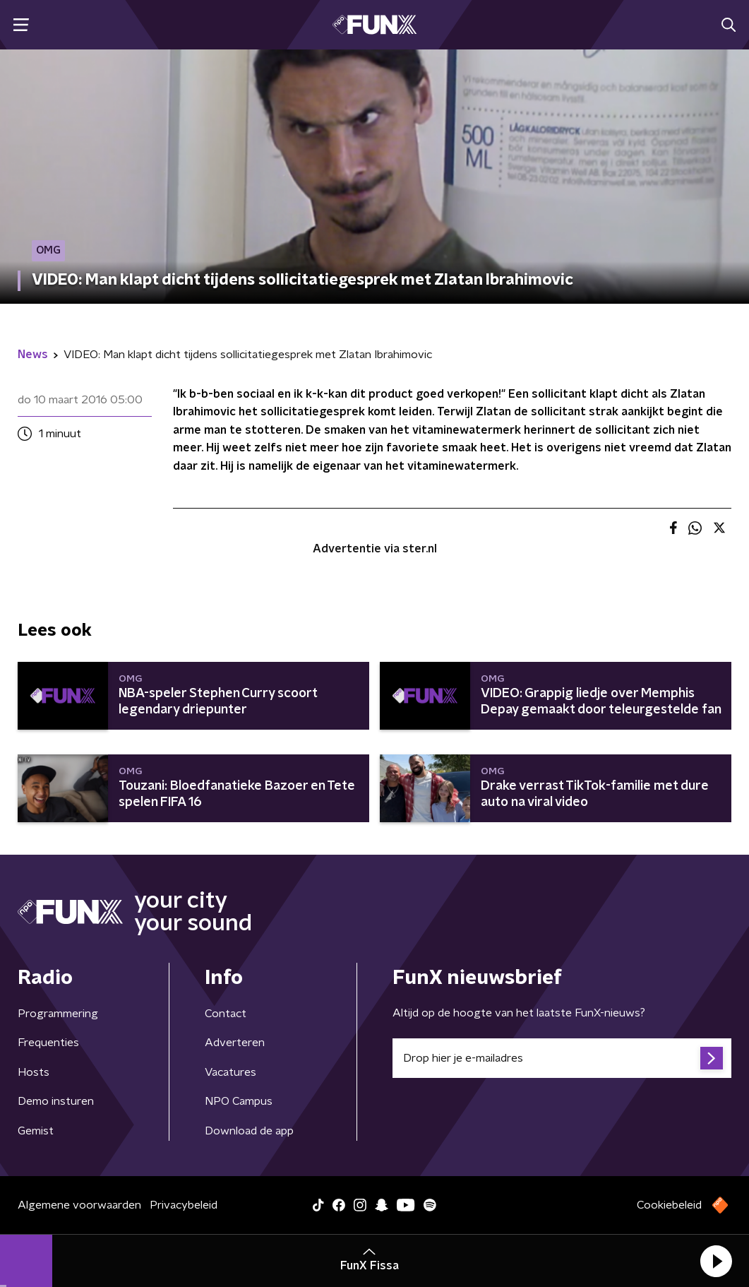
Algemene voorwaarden (79, 1205)
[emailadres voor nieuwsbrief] (562, 1058)
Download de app (249, 1131)
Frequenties (48, 1042)
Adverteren (235, 1042)
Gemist (36, 1131)
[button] (715, 1260)
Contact (225, 1013)
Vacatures (230, 1072)
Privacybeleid (183, 1205)
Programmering (58, 1013)
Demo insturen (56, 1101)
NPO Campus (238, 1101)
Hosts (33, 1072)
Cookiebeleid (669, 1205)
